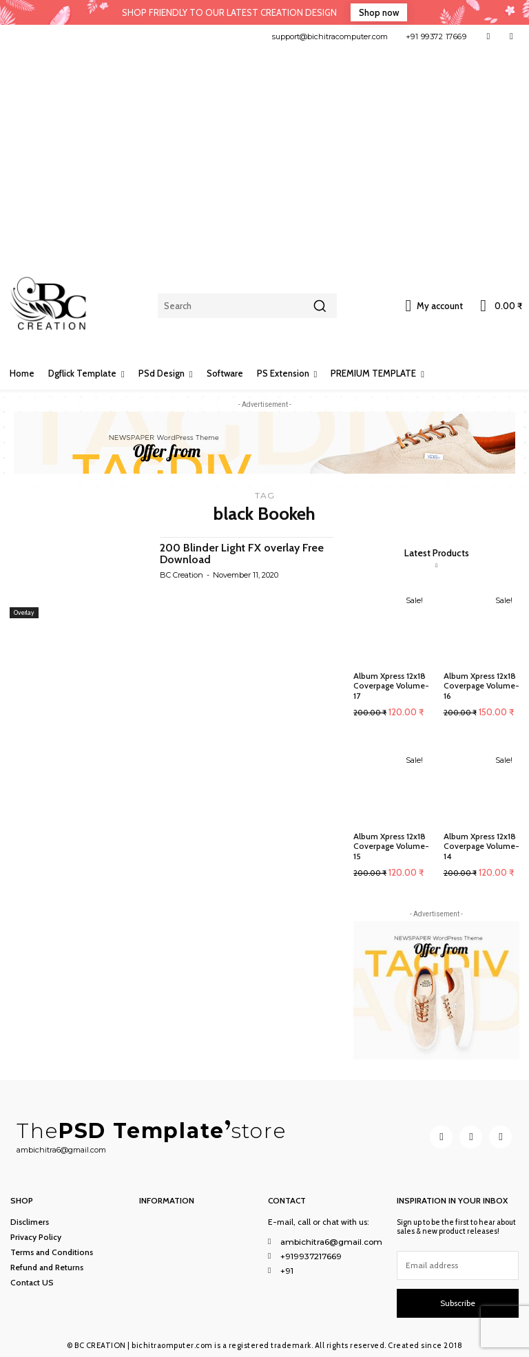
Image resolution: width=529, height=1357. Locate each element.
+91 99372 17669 (436, 36)
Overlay (24, 612)
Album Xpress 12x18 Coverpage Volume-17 (391, 686)
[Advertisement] (264, 151)
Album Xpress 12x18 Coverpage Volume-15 (391, 846)
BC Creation (181, 575)
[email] (458, 1264)
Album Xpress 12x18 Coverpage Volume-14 (481, 846)
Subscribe (457, 1302)
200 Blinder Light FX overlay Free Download (242, 554)
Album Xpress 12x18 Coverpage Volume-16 (481, 686)
